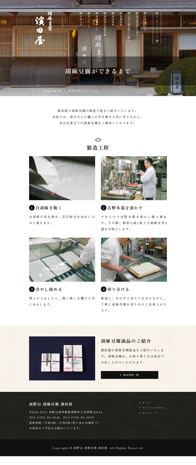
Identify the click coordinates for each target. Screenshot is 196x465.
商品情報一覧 (130, 384)
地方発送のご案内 (137, 29)
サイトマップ (145, 424)
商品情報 (113, 22)
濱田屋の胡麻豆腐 (105, 29)
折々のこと (89, 24)
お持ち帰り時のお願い (129, 32)
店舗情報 (121, 22)
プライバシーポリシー (151, 418)
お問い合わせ (145, 25)
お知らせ (80, 22)
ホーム (140, 412)
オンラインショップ (155, 33)
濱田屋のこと (97, 25)
